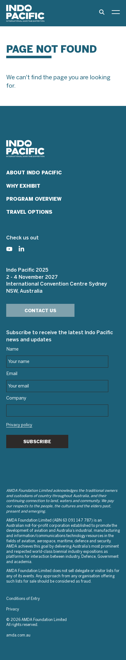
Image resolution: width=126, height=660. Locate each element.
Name (12, 349)
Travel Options (29, 212)
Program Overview (34, 199)
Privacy (12, 609)
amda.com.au (18, 635)
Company (16, 398)
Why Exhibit (23, 186)
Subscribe (37, 441)
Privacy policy (19, 425)
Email (11, 374)
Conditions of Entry (23, 599)
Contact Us (40, 310)
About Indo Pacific (34, 173)
